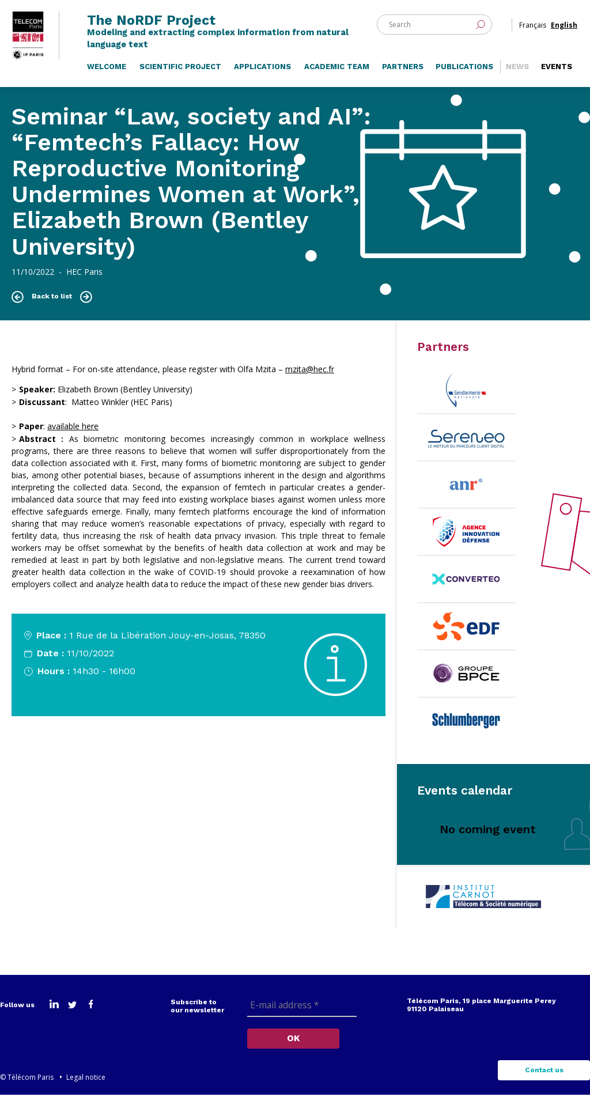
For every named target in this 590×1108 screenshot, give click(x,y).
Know (37, 708)
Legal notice (85, 1090)
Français (532, 28)
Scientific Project (180, 79)
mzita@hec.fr (309, 382)
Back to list (52, 309)
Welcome (106, 79)
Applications (262, 79)
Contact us (544, 1083)
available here (73, 439)
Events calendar (464, 803)
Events (556, 79)
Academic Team (336, 79)
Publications (464, 79)
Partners (402, 79)
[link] (309, 382)
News (517, 79)
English (564, 28)
